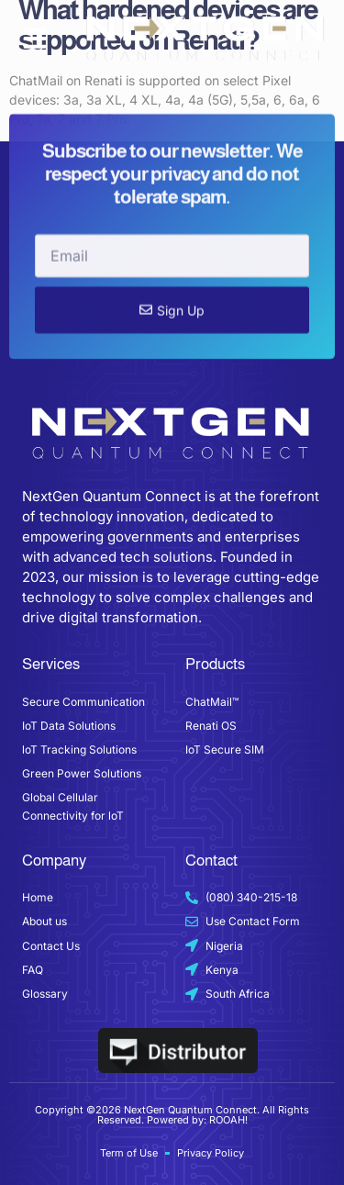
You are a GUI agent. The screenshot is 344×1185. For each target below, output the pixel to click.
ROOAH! (228, 1119)
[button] (35, 38)
